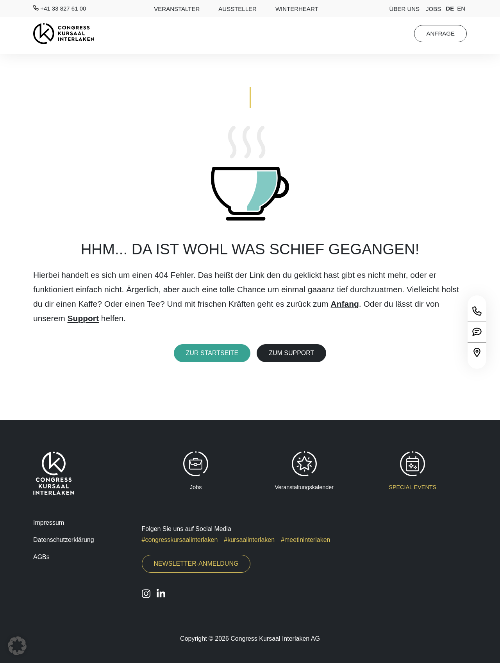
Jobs (433, 8)
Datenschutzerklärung (63, 539)
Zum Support (291, 353)
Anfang (345, 303)
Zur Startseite (212, 353)
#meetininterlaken (305, 539)
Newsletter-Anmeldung (196, 563)
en (461, 8)
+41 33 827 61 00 (59, 8)
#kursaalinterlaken (249, 539)
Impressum (48, 522)
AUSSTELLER (237, 8)
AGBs (41, 557)
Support (83, 318)
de (450, 8)
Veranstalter (177, 8)
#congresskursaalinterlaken (180, 539)
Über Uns (404, 8)
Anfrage (440, 33)
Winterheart (296, 8)
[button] (17, 646)
